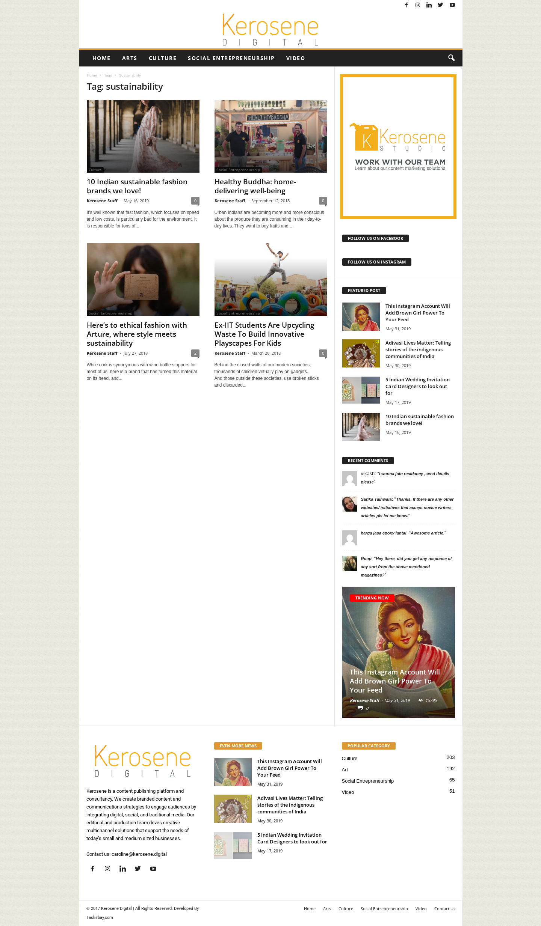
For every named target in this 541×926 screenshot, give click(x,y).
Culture (163, 58)
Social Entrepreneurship (231, 58)
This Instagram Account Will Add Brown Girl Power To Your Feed (417, 313)
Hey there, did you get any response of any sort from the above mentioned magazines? (406, 566)
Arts (130, 58)
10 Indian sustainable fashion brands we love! (137, 186)
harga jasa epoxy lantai (384, 533)
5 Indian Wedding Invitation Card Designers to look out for (417, 386)
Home (101, 58)
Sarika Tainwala (376, 499)
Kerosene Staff (102, 200)
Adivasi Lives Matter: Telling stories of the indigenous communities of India (418, 349)
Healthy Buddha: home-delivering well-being (255, 186)
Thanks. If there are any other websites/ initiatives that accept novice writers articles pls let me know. (407, 507)
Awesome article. (427, 533)
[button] (451, 58)
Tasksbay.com (99, 917)
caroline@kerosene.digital (139, 854)
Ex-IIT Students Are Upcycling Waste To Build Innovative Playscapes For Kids (264, 334)
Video (295, 58)
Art (345, 769)
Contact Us (444, 908)
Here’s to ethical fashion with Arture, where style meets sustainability (137, 334)
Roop (366, 558)
